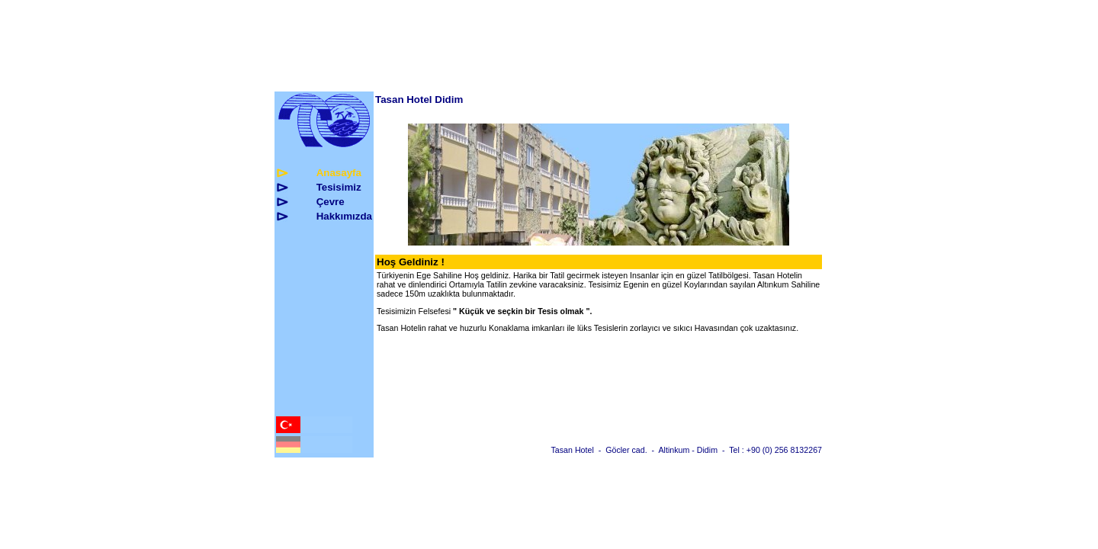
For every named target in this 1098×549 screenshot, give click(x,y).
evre (330, 201)
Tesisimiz (338, 187)
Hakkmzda (344, 216)
